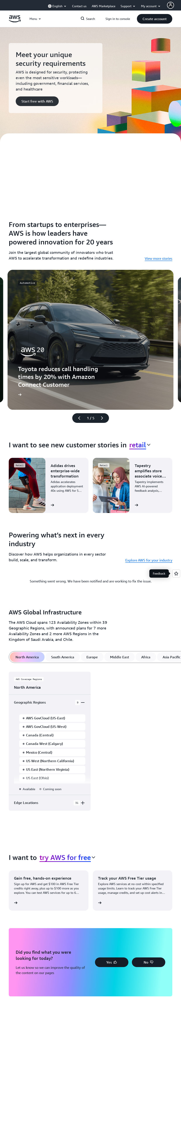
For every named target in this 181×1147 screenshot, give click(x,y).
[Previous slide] (77, 418)
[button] (154, 19)
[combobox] (139, 444)
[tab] (27, 657)
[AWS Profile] (170, 5)
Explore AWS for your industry (148, 560)
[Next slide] (104, 418)
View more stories (158, 258)
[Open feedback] (176, 573)
